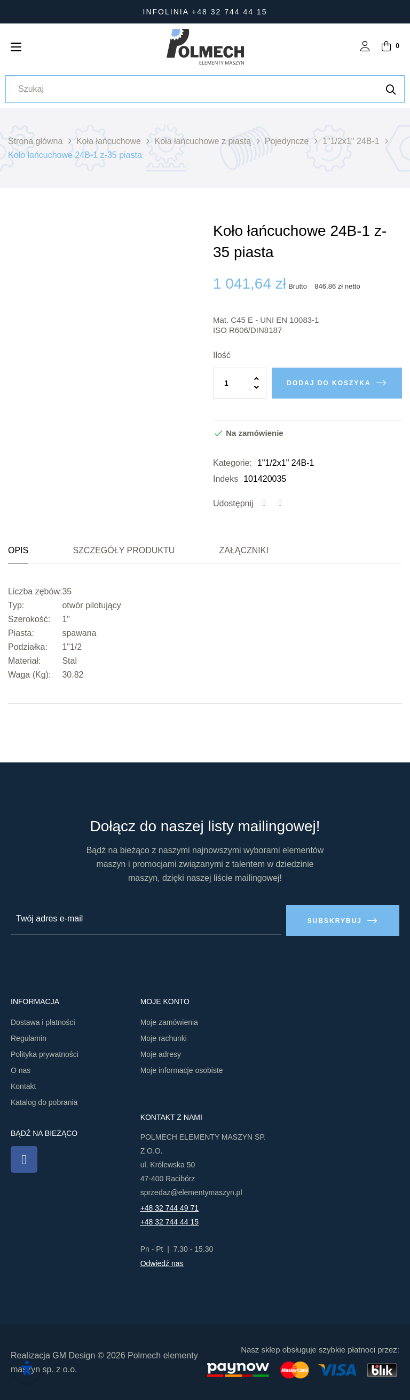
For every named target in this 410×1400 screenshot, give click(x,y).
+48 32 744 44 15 (169, 1220)
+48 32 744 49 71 (169, 1207)
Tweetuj (280, 503)
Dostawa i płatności (43, 1021)
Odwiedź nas (162, 1262)
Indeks (225, 478)
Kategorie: (232, 462)
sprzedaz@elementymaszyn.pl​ (191, 1191)
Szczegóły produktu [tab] (124, 550)
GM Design (73, 1353)
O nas (20, 1069)
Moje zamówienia (169, 1021)
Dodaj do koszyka (328, 383)
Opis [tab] (18, 550)
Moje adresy (160, 1053)
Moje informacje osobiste (181, 1069)
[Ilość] (239, 383)
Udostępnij (264, 503)
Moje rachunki (163, 1037)
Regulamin (28, 1037)
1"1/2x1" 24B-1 (285, 462)
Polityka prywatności (44, 1053)
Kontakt (23, 1085)
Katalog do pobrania (44, 1101)
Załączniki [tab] (243, 550)
